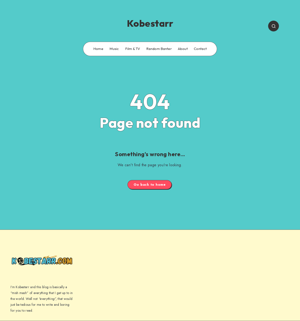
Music (114, 49)
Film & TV (132, 49)
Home (98, 49)
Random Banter (159, 49)
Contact (200, 49)
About (183, 49)
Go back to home (150, 184)
